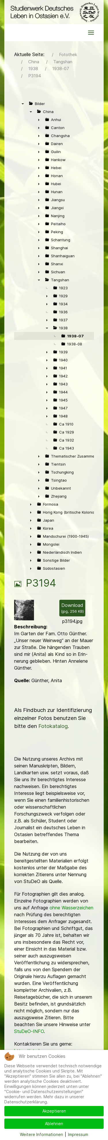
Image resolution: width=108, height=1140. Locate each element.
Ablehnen (54, 1123)
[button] (91, 32)
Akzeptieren (54, 1111)
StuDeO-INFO (29, 1031)
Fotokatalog (53, 726)
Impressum (78, 1134)
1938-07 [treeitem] (75, 336)
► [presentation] (39, 120)
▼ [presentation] (23, 104)
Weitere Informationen (41, 1134)
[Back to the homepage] (54, 12)
